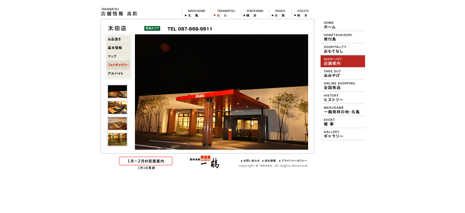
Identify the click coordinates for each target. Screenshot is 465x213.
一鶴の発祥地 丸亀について (343, 110)
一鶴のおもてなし (343, 49)
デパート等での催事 (343, 122)
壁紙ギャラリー (343, 134)
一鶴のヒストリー (343, 98)
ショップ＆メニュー (343, 61)
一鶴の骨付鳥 (343, 37)
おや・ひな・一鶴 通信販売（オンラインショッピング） (343, 85)
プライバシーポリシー (293, 161)
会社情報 (269, 161)
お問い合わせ (250, 161)
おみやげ (343, 73)
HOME (343, 25)
